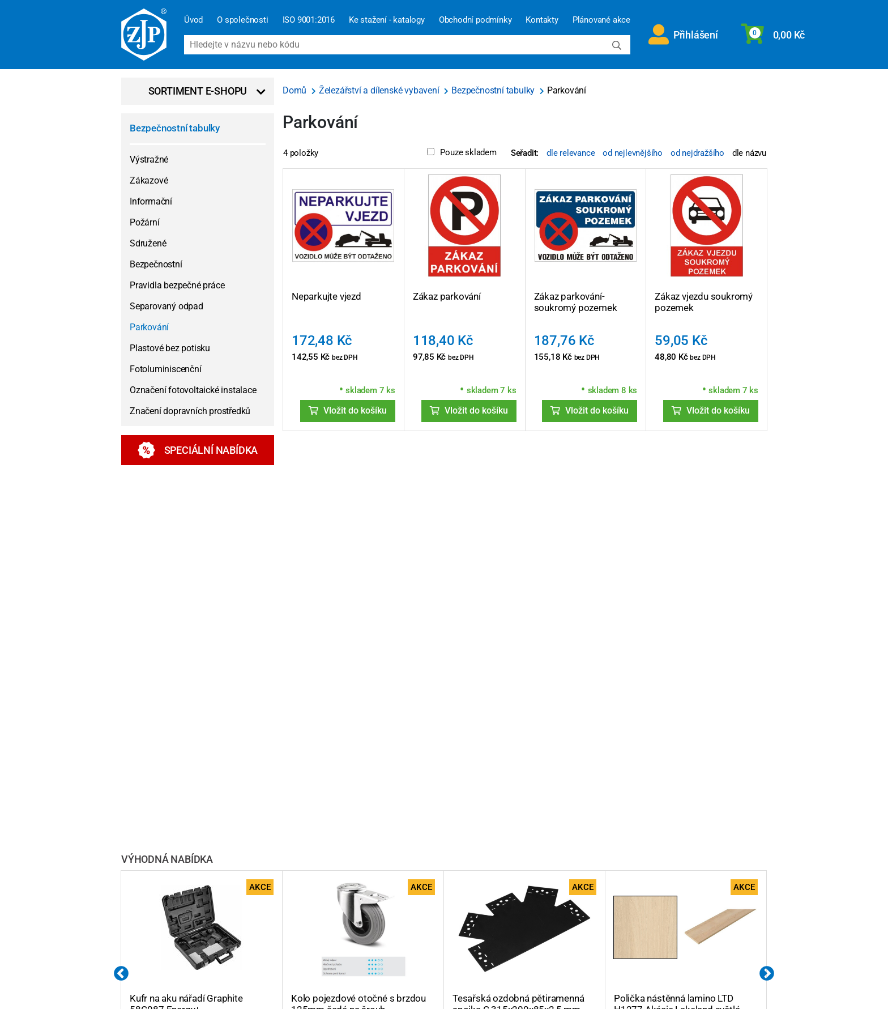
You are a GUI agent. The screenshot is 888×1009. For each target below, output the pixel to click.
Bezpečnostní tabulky (175, 128)
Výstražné (149, 159)
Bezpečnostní (156, 264)
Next (766, 973)
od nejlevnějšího (633, 153)
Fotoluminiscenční (166, 369)
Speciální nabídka (198, 450)
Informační (151, 201)
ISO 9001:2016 (309, 20)
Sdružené (148, 243)
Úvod (193, 20)
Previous (121, 973)
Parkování (149, 327)
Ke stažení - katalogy (387, 20)
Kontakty (542, 20)
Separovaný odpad (166, 306)
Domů (296, 90)
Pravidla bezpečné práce (177, 285)
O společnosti (242, 20)
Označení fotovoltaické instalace (193, 390)
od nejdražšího (697, 153)
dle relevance (571, 153)
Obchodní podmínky (475, 20)
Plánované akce (601, 20)
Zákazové (149, 180)
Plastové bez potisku (170, 348)
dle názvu (749, 153)
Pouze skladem (461, 152)
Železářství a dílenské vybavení (380, 90)
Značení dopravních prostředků (190, 411)
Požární (145, 222)
